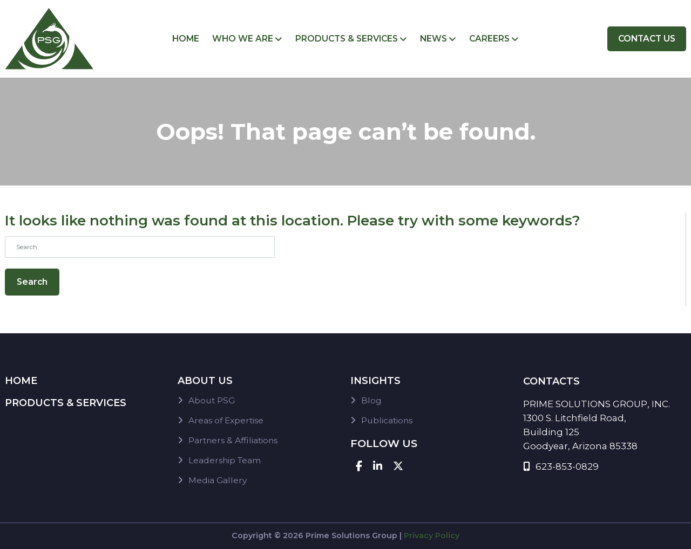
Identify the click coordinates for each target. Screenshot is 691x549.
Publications (386, 420)
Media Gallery (217, 480)
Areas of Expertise (225, 420)
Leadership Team (224, 460)
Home (185, 38)
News (433, 38)
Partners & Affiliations (232, 440)
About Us (205, 381)
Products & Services (346, 38)
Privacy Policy (431, 535)
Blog (371, 400)
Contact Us (646, 38)
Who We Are (242, 38)
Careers (489, 38)
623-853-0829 (561, 466)
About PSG (211, 400)
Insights (375, 381)
